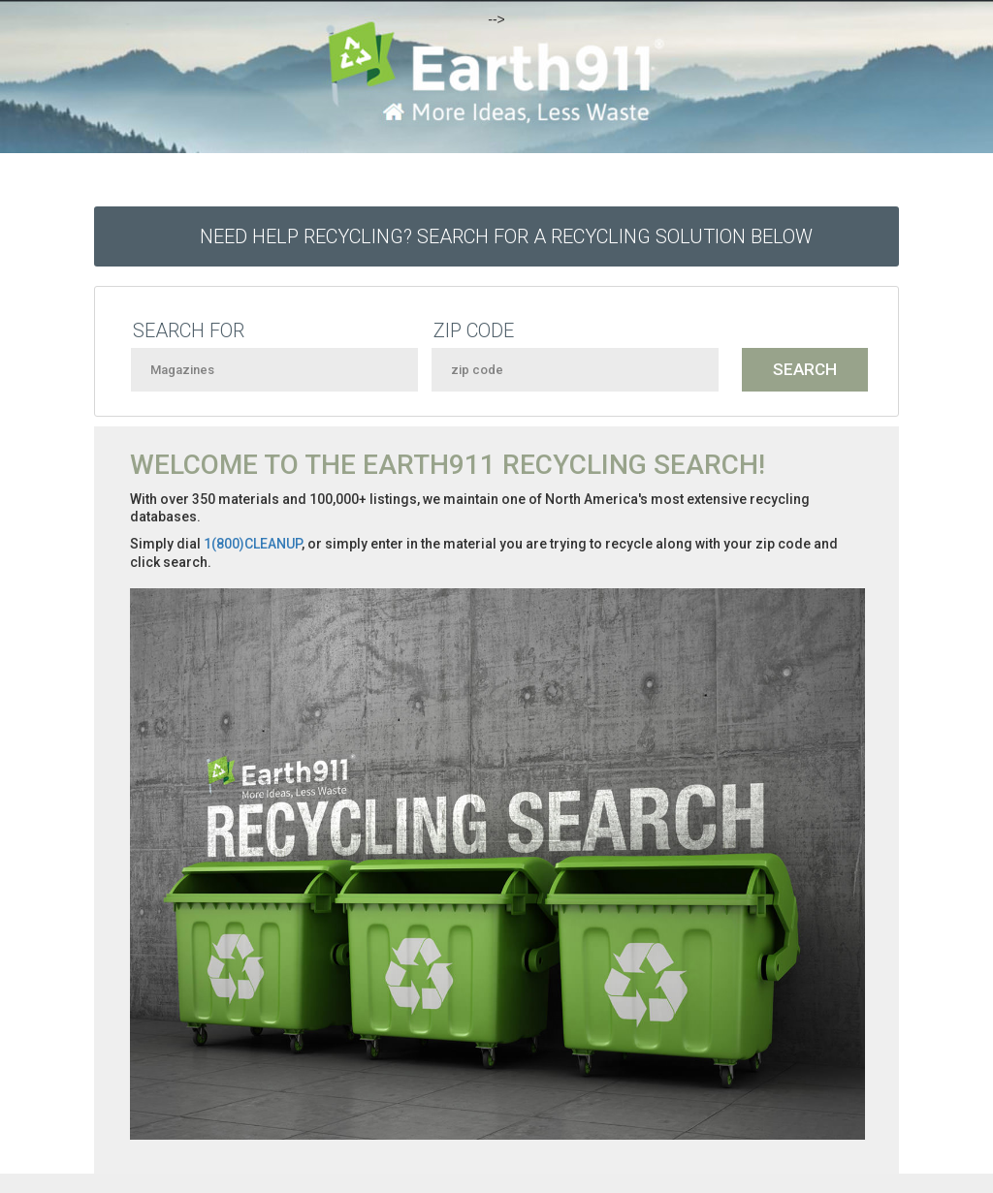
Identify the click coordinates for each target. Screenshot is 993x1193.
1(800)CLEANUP (253, 543)
